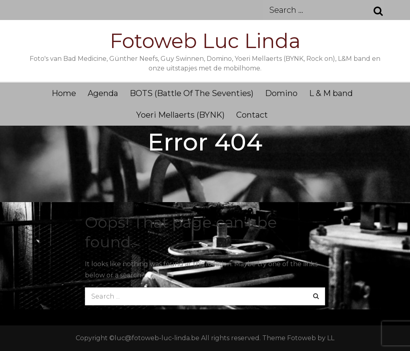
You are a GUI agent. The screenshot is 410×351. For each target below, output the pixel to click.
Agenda (103, 93)
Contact (252, 115)
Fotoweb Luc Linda (205, 41)
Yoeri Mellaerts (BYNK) (180, 115)
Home (64, 93)
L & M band (331, 93)
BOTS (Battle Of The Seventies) (191, 93)
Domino (281, 93)
